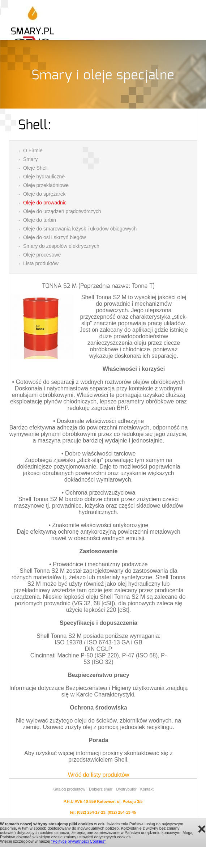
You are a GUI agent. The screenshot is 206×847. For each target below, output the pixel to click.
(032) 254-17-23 (91, 812)
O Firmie (33, 150)
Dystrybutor (126, 789)
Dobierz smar (100, 789)
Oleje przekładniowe (46, 185)
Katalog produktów (68, 789)
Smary (30, 159)
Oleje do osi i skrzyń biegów (54, 237)
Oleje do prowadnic (44, 203)
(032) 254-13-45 (122, 812)
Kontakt (147, 789)
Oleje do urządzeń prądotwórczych (62, 211)
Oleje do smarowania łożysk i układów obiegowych (80, 229)
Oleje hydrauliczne (44, 176)
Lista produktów (41, 263)
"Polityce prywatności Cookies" (78, 841)
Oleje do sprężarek (44, 194)
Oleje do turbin (39, 220)
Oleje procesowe (42, 255)
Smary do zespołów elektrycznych (61, 246)
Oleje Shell (35, 168)
